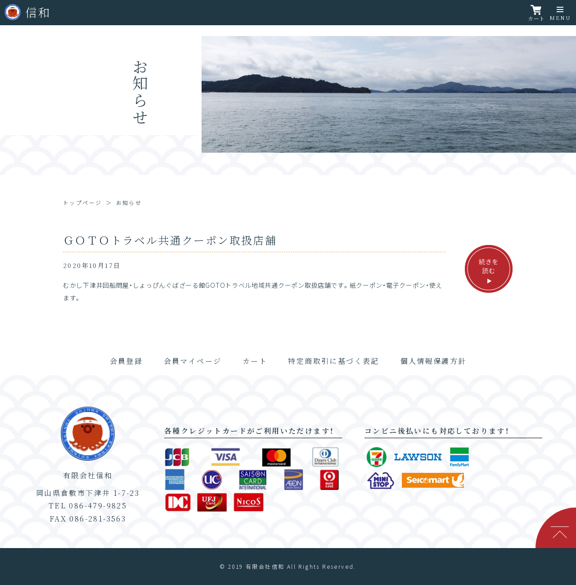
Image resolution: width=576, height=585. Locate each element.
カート (255, 361)
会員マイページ (193, 361)
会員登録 (126, 361)
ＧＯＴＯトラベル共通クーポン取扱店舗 (170, 240)
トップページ (82, 202)
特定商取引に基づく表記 (333, 361)
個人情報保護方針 (433, 361)
